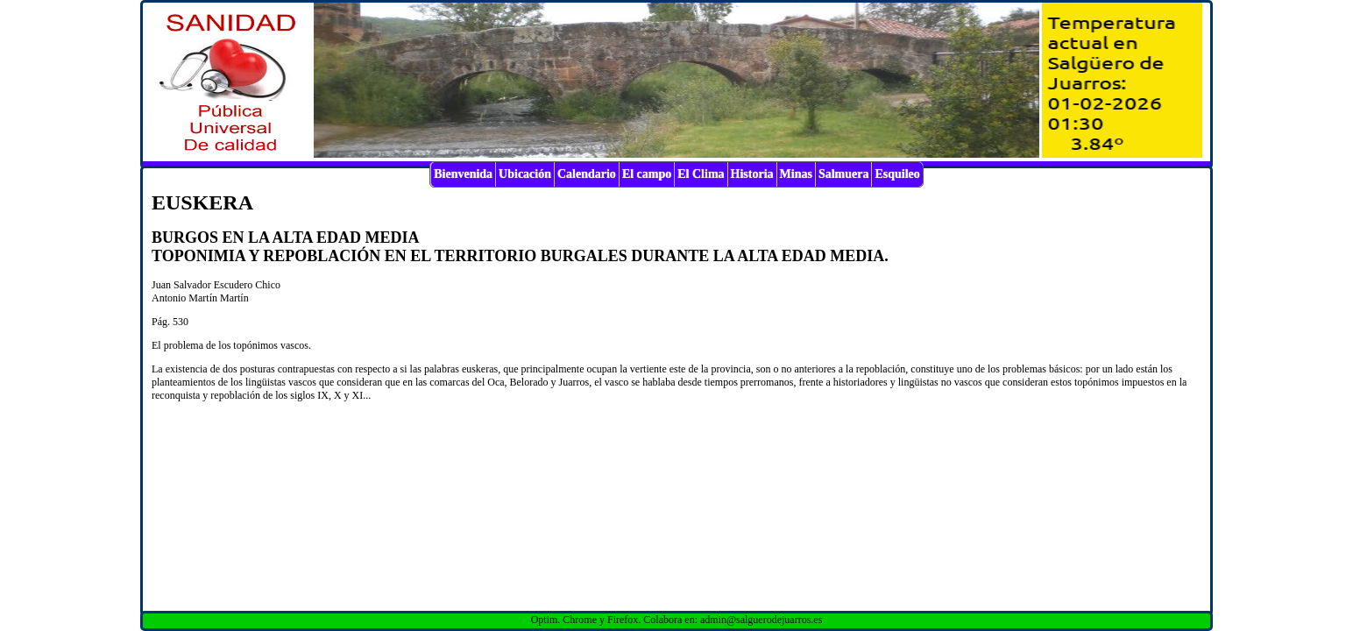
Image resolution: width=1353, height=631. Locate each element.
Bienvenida (463, 174)
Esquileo (897, 174)
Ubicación (525, 174)
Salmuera (843, 174)
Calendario (586, 174)
